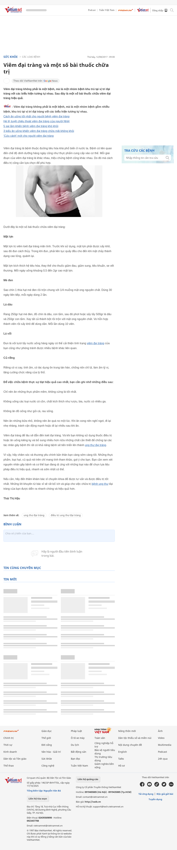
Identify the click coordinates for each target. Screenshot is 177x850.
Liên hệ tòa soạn (38, 798)
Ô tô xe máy (78, 738)
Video (161, 738)
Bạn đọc (75, 758)
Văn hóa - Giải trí (51, 751)
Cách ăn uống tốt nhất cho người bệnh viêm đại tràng (36, 116)
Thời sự (7, 744)
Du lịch (75, 744)
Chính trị (8, 738)
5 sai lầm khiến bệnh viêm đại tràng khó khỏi (30, 126)
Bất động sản (78, 751)
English (122, 751)
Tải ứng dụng (145, 793)
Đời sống (46, 744)
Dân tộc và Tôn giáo (14, 758)
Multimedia (164, 744)
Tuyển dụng (155, 799)
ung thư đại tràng (95, 445)
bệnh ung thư (100, 483)
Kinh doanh (10, 751)
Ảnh (160, 731)
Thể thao (8, 765)
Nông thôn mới (127, 731)
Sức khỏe (10, 56)
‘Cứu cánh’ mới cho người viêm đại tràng (28, 135)
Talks (121, 758)
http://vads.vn (93, 801)
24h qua (162, 758)
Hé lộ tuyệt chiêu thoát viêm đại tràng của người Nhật (36, 121)
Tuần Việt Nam (106, 10)
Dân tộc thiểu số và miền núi (134, 738)
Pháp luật (76, 731)
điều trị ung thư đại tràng (66, 515)
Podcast (92, 10)
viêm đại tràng (95, 343)
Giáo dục (46, 731)
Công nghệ (47, 765)
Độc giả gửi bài (165, 793)
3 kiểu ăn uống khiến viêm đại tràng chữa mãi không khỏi (38, 131)
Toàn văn (100, 738)
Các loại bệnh (31, 56)
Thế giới (46, 738)
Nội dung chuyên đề (130, 744)
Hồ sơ (121, 765)
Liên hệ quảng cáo (88, 779)
